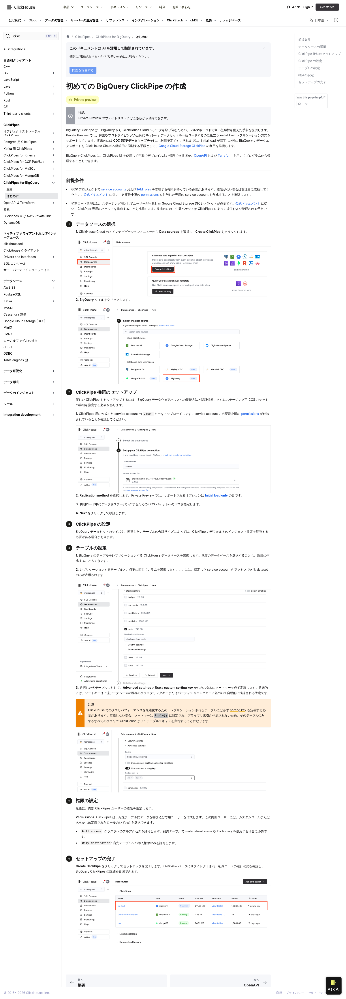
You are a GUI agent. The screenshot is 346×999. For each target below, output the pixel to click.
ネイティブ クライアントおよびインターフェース (30, 235)
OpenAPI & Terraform (19, 203)
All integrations (14, 49)
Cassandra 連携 (15, 314)
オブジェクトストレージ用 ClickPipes (22, 133)
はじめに (15, 20)
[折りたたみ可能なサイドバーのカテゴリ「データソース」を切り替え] (53, 281)
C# (6, 107)
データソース (13, 281)
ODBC (8, 353)
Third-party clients (17, 113)
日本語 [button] (316, 20)
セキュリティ (317, 993)
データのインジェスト (19, 393)
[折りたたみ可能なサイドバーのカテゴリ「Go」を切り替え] (53, 73)
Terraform (225, 155)
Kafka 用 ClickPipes (18, 149)
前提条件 (304, 39)
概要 (209, 20)
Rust (7, 100)
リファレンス (115, 20)
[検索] (31, 36)
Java (7, 86)
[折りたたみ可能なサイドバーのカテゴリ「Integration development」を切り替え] (53, 415)
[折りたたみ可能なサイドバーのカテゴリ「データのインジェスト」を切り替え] (53, 393)
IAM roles (144, 189)
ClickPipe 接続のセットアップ (319, 54)
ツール (8, 404)
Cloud (32, 20)
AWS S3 (9, 287)
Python (9, 93)
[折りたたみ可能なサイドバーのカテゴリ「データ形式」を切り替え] (53, 382)
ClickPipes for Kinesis (19, 155)
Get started (327, 7)
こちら (137, 118)
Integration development (22, 414)
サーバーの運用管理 (84, 20)
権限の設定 (306, 75)
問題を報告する (83, 70)
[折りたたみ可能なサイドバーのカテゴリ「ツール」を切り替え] (53, 404)
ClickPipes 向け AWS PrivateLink (27, 216)
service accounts (113, 189)
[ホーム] (68, 37)
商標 (279, 993)
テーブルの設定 (309, 68)
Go (6, 73)
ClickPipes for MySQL (19, 168)
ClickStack (175, 20)
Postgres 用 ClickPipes (20, 142)
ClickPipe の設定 (310, 61)
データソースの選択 (312, 47)
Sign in (308, 7)
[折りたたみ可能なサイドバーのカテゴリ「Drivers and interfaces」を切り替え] (53, 257)
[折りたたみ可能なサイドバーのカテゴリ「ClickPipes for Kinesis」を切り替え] (53, 155)
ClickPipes (11, 125)
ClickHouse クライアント (21, 250)
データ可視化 (13, 371)
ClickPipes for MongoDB (21, 175)
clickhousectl (13, 244)
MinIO (8, 327)
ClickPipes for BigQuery (21, 182)
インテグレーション (146, 20)
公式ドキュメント (96, 194)
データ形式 (11, 382)
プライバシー (295, 993)
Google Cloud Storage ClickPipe (182, 146)
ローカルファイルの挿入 (21, 340)
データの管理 (54, 20)
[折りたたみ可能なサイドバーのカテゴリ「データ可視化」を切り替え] (53, 371)
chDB (194, 20)
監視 (7, 209)
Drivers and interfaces (20, 257)
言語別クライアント (17, 60)
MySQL (9, 308)
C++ (7, 66)
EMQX (8, 334)
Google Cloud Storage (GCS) (24, 321)
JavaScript (11, 79)
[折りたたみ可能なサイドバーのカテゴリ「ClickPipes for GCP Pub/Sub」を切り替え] (53, 162)
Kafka (8, 301)
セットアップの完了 (312, 82)
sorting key (238, 710)
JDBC (8, 347)
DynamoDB (12, 222)
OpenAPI (200, 155)
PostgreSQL (12, 294)
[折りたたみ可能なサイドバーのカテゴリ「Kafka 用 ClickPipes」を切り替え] (53, 149)
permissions (150, 194)
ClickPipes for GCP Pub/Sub (24, 162)
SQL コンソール (15, 263)
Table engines (16, 360)
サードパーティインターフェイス (27, 270)
